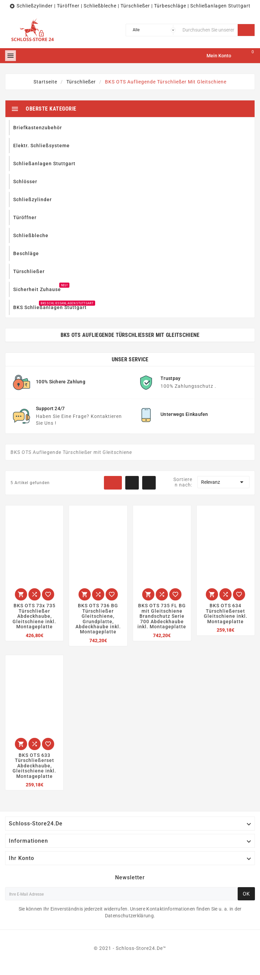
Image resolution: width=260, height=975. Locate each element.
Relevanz (223, 482)
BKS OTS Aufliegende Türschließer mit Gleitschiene (130, 335)
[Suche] (208, 30)
